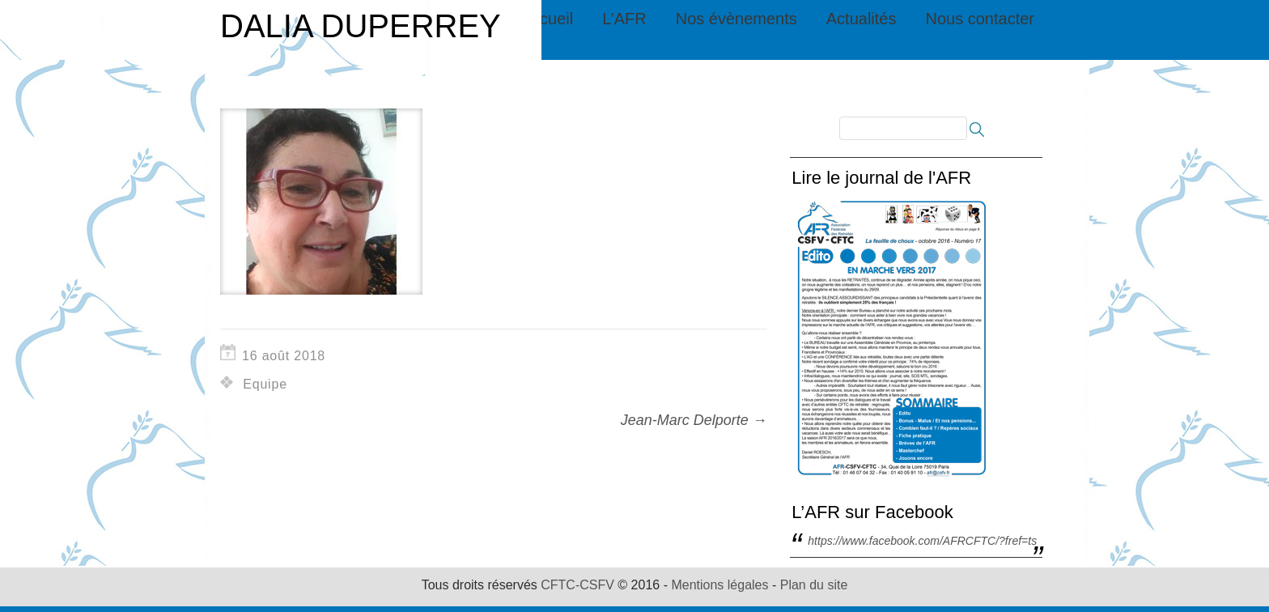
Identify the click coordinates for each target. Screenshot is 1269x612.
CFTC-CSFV (577, 585)
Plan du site (814, 585)
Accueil (547, 19)
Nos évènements (736, 19)
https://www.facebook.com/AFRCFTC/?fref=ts (922, 540)
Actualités (861, 19)
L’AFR (624, 19)
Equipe (265, 384)
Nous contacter (979, 19)
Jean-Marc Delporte (694, 420)
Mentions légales (719, 585)
